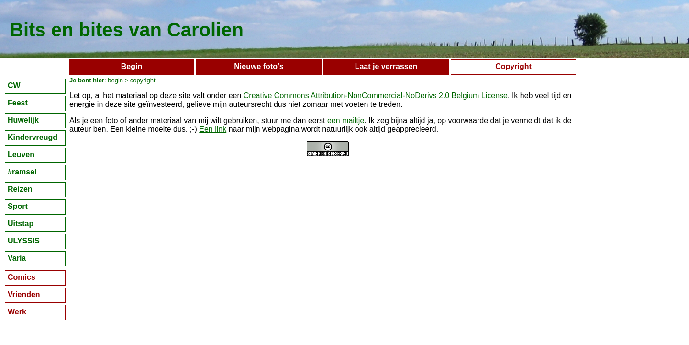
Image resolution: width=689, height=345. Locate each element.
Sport (18, 206)
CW (14, 85)
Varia (17, 258)
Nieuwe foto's (258, 66)
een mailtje (345, 120)
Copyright (513, 66)
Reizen (20, 189)
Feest (18, 103)
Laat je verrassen (386, 66)
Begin (131, 66)
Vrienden (24, 294)
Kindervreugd (32, 137)
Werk (17, 312)
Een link (212, 129)
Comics (21, 277)
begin (115, 80)
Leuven (21, 154)
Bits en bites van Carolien (127, 29)
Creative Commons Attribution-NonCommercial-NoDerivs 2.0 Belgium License (376, 96)
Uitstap (20, 223)
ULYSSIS (24, 241)
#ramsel (22, 172)
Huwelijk (23, 120)
